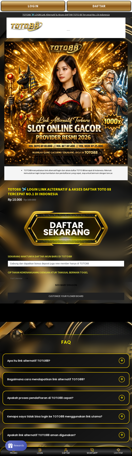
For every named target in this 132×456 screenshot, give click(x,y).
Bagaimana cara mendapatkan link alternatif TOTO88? (46, 379)
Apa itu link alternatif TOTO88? (28, 361)
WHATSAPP (92, 451)
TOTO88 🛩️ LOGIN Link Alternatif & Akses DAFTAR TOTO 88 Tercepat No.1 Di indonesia (66, 14)
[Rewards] (16, 446)
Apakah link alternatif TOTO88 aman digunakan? (41, 435)
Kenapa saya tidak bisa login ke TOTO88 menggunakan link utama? (54, 416)
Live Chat (118, 451)
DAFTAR (99, 6)
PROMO (13, 451)
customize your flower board (66, 296)
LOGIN (33, 6)
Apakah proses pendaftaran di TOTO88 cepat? (40, 398)
